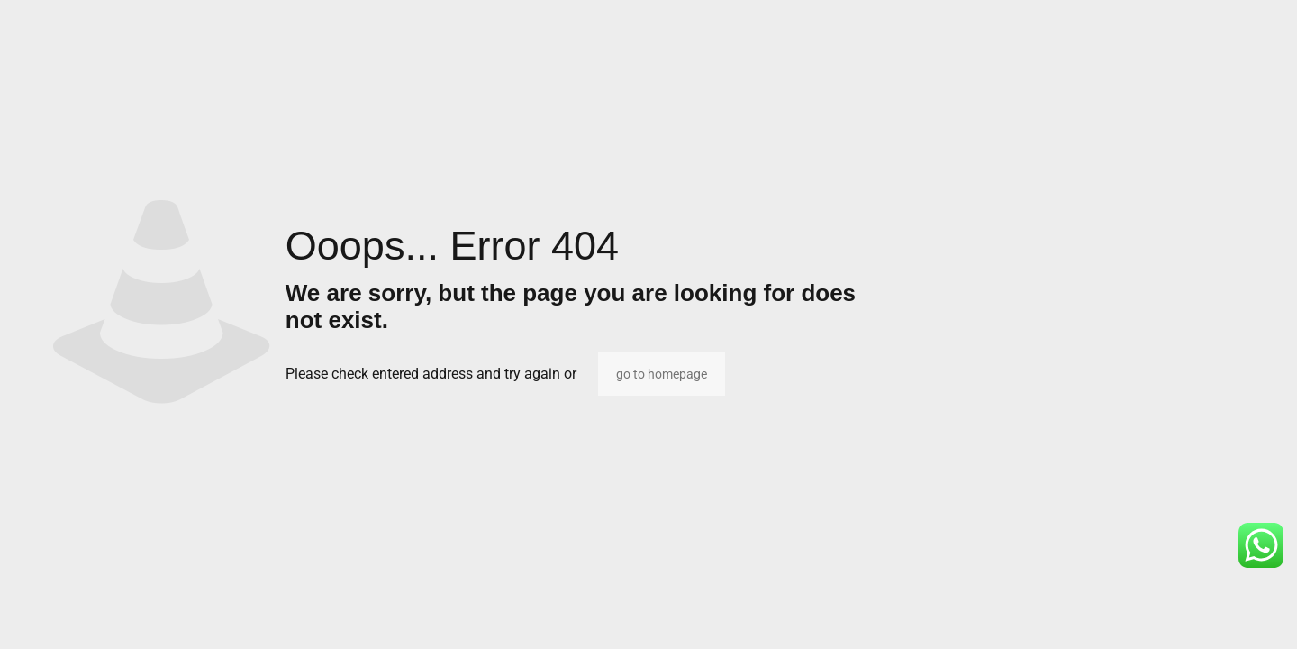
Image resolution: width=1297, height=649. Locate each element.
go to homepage (661, 374)
